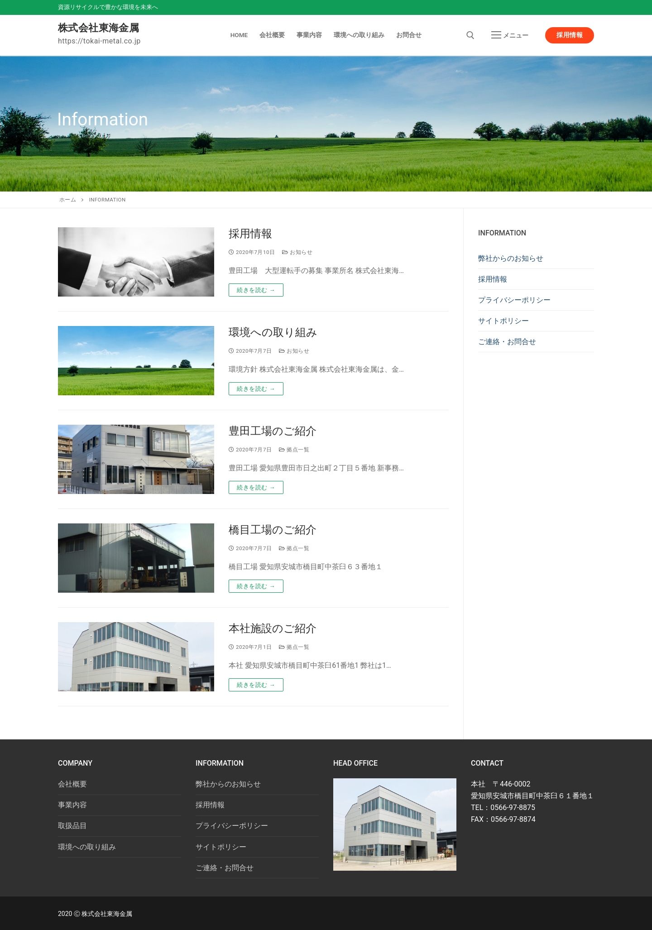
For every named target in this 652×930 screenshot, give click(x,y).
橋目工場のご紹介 (272, 529)
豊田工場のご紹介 (272, 431)
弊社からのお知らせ (510, 258)
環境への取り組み (273, 332)
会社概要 (72, 784)
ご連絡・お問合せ (507, 341)
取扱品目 (72, 825)
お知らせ (297, 252)
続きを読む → (256, 290)
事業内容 (72, 805)
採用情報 (569, 34)
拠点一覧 (294, 449)
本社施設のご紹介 (272, 628)
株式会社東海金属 (98, 28)
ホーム (68, 200)
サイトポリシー (503, 320)
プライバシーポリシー (514, 300)
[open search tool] (470, 35)
